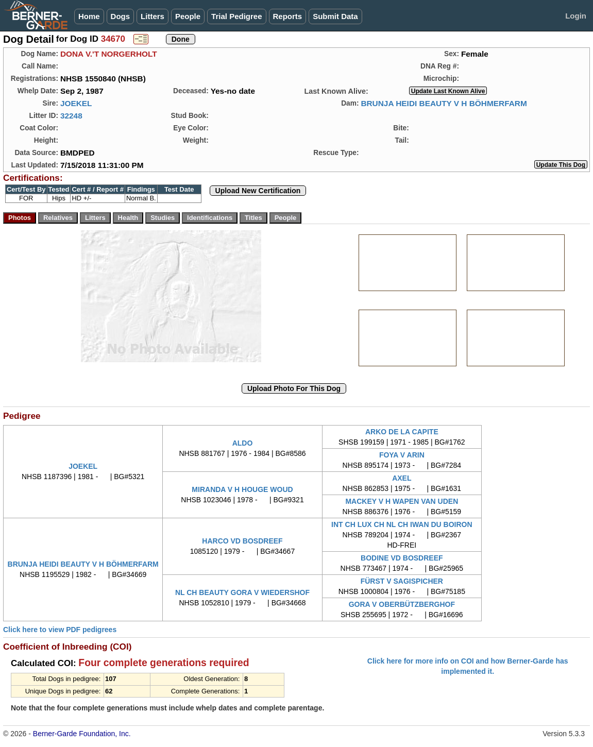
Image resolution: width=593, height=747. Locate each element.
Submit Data (335, 16)
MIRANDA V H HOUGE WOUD (242, 489)
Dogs (120, 16)
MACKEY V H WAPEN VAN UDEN (401, 501)
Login (575, 15)
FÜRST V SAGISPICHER (402, 581)
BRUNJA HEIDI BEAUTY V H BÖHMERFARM (444, 103)
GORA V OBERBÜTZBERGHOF (402, 604)
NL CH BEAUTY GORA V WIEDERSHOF (242, 592)
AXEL (401, 478)
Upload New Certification (258, 190)
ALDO (242, 443)
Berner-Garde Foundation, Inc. (82, 733)
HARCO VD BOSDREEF (242, 541)
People (187, 16)
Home (89, 16)
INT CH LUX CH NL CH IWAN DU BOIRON (401, 524)
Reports (287, 16)
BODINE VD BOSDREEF (402, 558)
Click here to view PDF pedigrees (59, 629)
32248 (71, 115)
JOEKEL (76, 103)
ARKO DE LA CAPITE (401, 432)
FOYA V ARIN (402, 455)
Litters (152, 16)
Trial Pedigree (236, 16)
